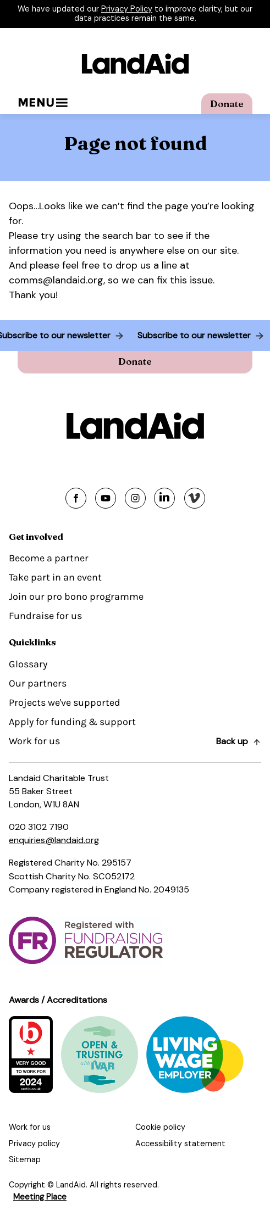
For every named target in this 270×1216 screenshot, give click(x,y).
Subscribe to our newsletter (192, 335)
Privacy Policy (126, 9)
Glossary (28, 664)
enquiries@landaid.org (54, 840)
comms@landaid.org (56, 280)
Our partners (38, 683)
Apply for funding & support (72, 722)
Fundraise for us (45, 616)
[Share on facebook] (75, 498)
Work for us (34, 741)
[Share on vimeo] (194, 498)
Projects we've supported (64, 702)
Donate (227, 103)
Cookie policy (160, 1127)
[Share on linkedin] (164, 498)
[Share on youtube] (105, 498)
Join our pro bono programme (76, 596)
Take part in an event (55, 577)
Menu (43, 102)
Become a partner (49, 558)
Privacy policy (34, 1143)
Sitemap (25, 1159)
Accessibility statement (180, 1143)
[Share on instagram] (135, 498)
